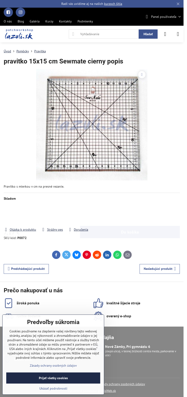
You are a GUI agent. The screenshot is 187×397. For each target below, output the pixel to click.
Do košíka (130, 214)
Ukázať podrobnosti (53, 388)
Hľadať (148, 34)
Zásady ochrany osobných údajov (121, 384)
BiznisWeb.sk (107, 391)
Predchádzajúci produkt (26, 268)
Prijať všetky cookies (53, 378)
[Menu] (178, 34)
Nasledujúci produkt (160, 268)
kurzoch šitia (113, 4)
